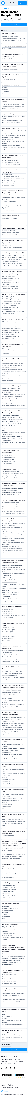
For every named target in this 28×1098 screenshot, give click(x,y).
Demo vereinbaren (18, 1063)
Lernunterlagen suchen (6, 1059)
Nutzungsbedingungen (6, 1084)
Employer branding (18, 1061)
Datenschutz (17, 1084)
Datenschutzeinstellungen (7, 1087)
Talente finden (17, 1059)
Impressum (3, 1085)
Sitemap (17, 1087)
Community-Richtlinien (6, 1063)
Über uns (11, 1085)
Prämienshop (4, 1061)
